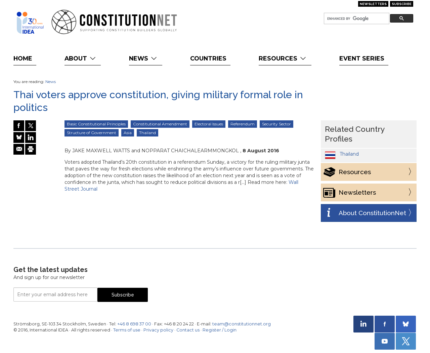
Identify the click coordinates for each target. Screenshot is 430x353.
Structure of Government (91, 132)
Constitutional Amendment (160, 123)
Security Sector (276, 123)
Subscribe (402, 4)
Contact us (188, 329)
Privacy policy (158, 329)
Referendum (242, 123)
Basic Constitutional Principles (96, 123)
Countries (208, 58)
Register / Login (219, 329)
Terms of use (126, 329)
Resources (283, 58)
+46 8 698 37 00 (134, 323)
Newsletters (373, 4)
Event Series (361, 58)
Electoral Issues (209, 123)
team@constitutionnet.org (241, 323)
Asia (128, 132)
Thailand (147, 132)
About (80, 58)
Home (22, 58)
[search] (356, 19)
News (143, 58)
